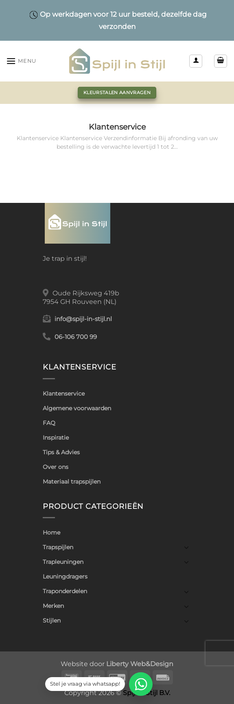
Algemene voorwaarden (77, 408)
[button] (21, 61)
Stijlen (52, 620)
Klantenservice (117, 127)
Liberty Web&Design (139, 664)
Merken (53, 605)
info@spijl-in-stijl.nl (83, 319)
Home (51, 532)
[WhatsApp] (141, 684)
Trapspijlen (58, 547)
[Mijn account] (195, 61)
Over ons (55, 467)
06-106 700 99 (76, 337)
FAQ (49, 423)
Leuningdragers (65, 576)
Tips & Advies (61, 452)
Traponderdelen (65, 591)
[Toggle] (186, 547)
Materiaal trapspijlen (72, 481)
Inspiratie (56, 437)
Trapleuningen (63, 561)
